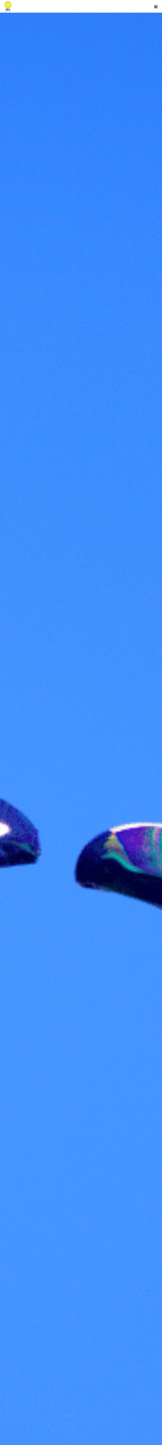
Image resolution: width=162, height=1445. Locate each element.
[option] (81, 722)
